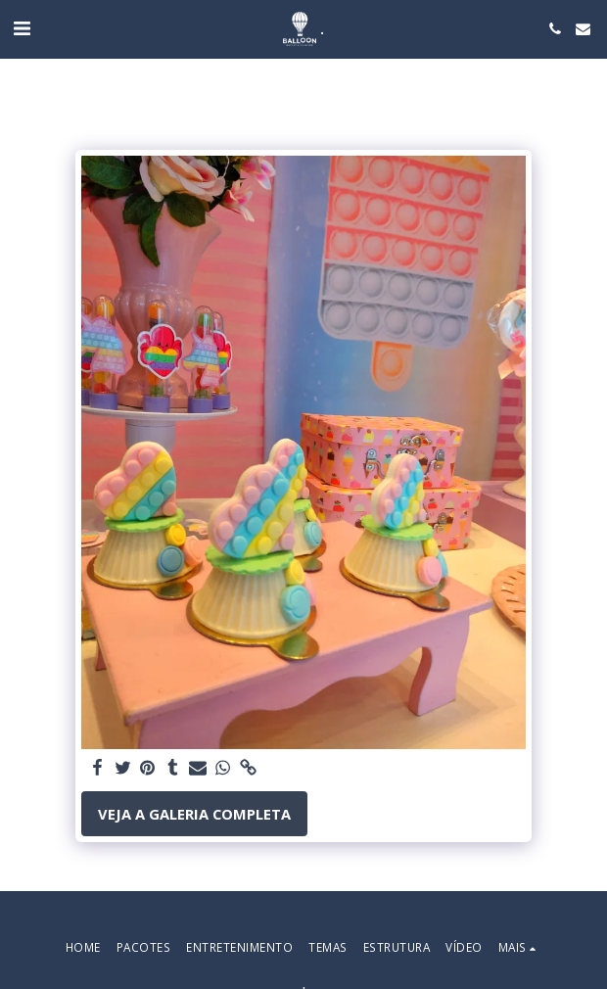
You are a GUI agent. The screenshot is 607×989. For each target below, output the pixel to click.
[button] (21, 28)
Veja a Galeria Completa (194, 814)
